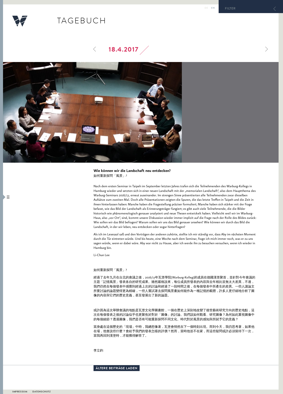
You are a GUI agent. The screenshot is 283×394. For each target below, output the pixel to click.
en (213, 8)
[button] (1, 197)
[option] (119, 112)
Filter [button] (230, 8)
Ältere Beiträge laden (116, 368)
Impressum (19, 392)
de (206, 8)
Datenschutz (41, 392)
